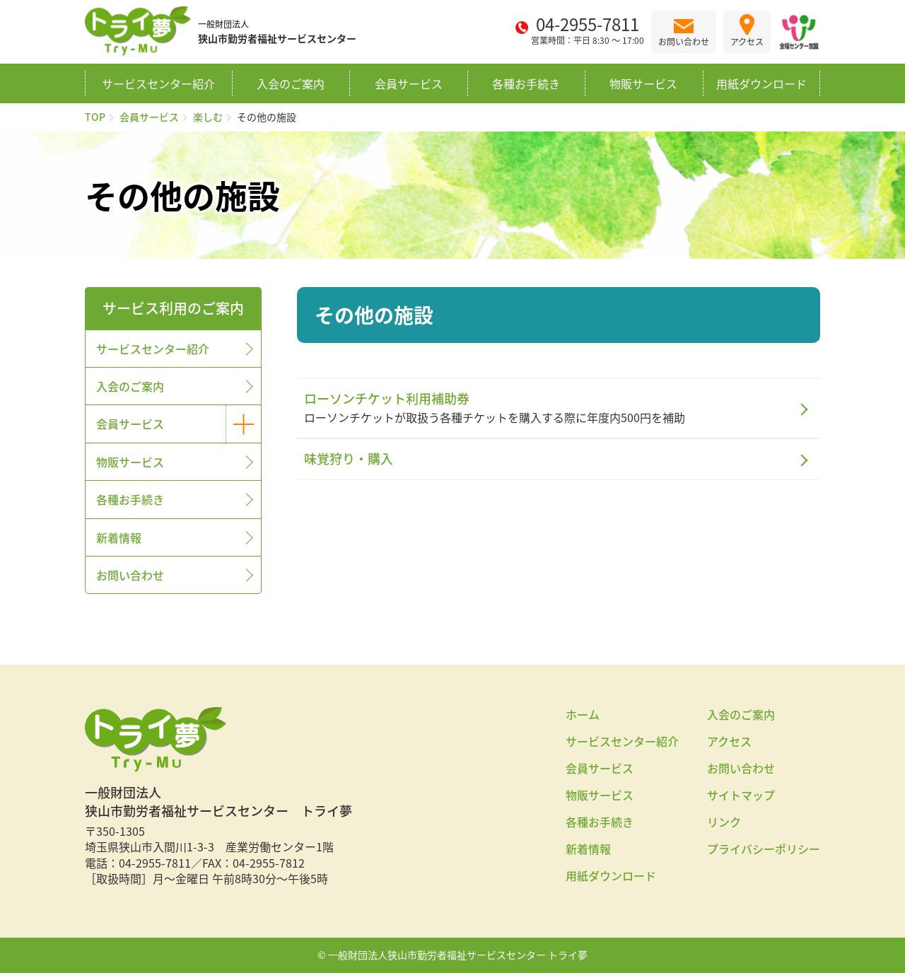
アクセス (729, 741)
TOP (95, 117)
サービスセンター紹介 (158, 83)
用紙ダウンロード (761, 83)
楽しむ (208, 117)
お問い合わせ (130, 574)
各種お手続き (526, 83)
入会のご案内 (291, 83)
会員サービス (409, 83)
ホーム (583, 714)
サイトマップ (741, 794)
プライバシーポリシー (763, 848)
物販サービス (643, 83)
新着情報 (118, 537)
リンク (724, 821)
